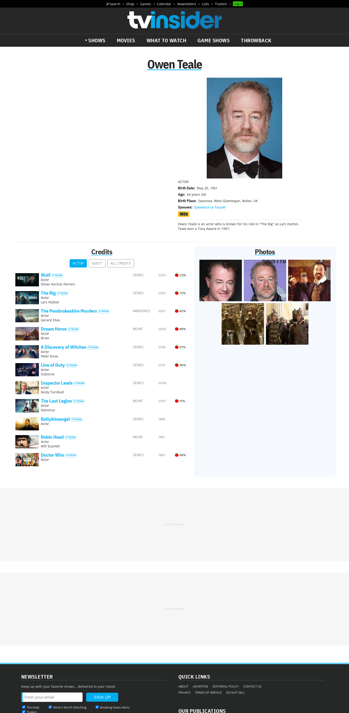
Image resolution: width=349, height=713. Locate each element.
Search (114, 4)
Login (238, 3)
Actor (78, 210)
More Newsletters (37, 667)
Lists (205, 4)
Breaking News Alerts (115, 654)
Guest (97, 210)
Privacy (184, 639)
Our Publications (202, 657)
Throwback (256, 40)
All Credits (120, 210)
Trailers (221, 4)
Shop (130, 4)
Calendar (164, 4)
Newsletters (186, 4)
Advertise (200, 633)
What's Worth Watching (69, 654)
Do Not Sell (235, 639)
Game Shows (214, 40)
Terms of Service (208, 639)
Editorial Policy (226, 633)
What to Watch (166, 40)
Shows (96, 40)
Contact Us (252, 633)
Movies (126, 40)
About (183, 633)
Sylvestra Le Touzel (209, 110)
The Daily (33, 654)
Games (145, 4)
